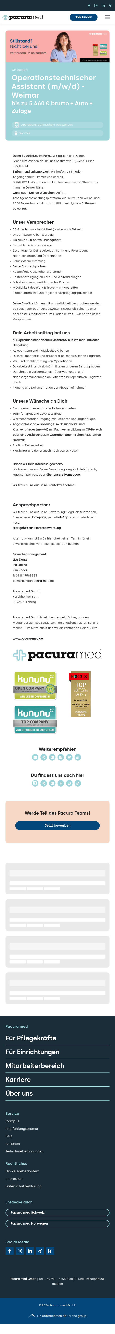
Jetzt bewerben (58, 825)
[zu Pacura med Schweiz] (57, 1212)
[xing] (110, 5)
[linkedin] (103, 5)
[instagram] (96, 5)
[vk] (50, 1251)
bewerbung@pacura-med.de (33, 581)
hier (50, 538)
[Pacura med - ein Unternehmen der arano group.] (57, 1316)
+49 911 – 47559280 (59, 1279)
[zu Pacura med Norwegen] (57, 1223)
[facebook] (89, 5)
